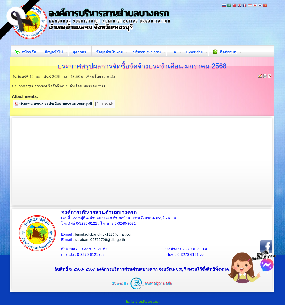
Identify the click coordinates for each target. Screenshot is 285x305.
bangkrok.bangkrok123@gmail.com (104, 234)
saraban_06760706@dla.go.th (100, 240)
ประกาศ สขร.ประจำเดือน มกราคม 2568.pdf (55, 104)
